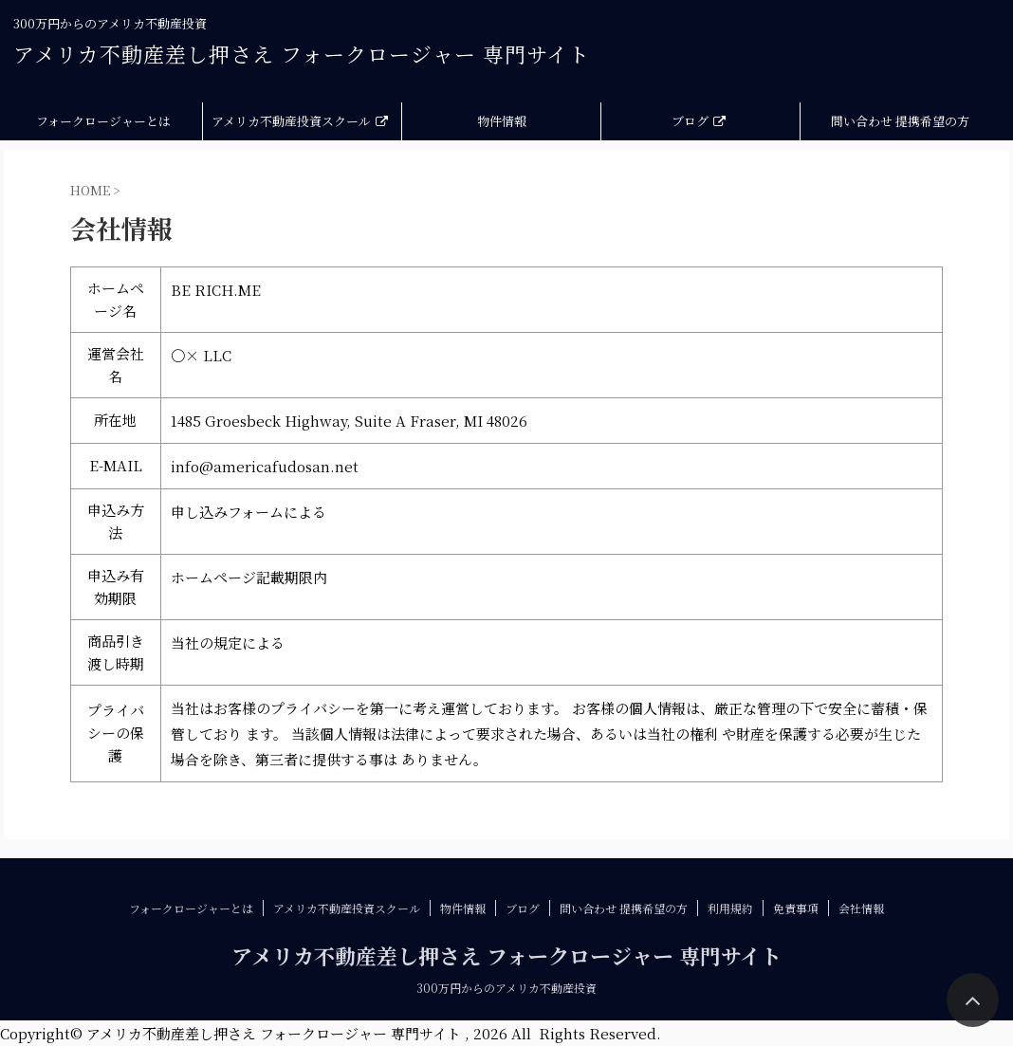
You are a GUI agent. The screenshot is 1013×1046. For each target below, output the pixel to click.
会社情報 (861, 908)
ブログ (699, 121)
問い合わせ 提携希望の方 (900, 121)
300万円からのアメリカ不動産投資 (506, 988)
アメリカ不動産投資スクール (300, 121)
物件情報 (501, 121)
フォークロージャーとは (103, 121)
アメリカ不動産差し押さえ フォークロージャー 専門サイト (301, 53)
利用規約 (730, 908)
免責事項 (796, 908)
